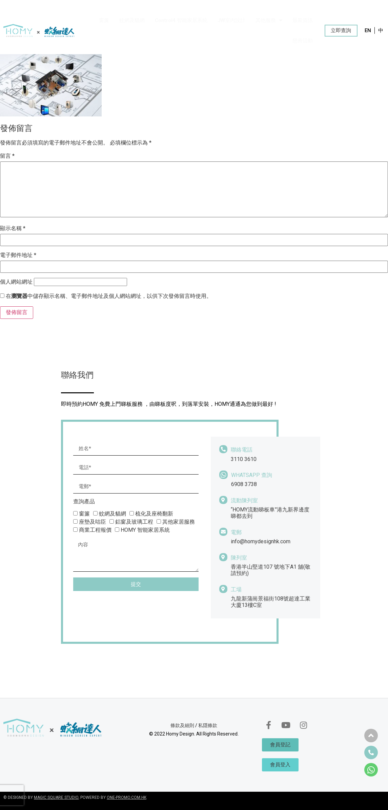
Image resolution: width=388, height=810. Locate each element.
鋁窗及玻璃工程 (134, 522)
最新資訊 (302, 20)
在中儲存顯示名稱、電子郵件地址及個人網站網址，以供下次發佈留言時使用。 (109, 296)
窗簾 (104, 20)
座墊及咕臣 (92, 522)
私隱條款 (207, 725)
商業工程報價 (95, 530)
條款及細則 (182, 725)
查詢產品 (84, 502)
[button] (341, 31)
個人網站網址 (16, 282)
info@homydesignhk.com (260, 541)
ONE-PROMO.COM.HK (126, 797)
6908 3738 (244, 484)
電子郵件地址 (18, 255)
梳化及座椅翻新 (154, 513)
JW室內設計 (231, 20)
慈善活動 (302, 41)
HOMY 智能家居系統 (145, 530)
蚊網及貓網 (132, 20)
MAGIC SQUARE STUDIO (56, 797)
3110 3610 (244, 459)
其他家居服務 (178, 522)
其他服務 (269, 20)
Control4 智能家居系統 (181, 20)
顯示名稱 (12, 228)
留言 (7, 156)
